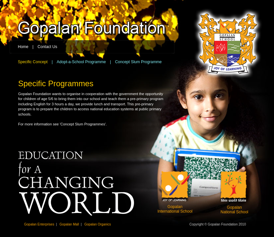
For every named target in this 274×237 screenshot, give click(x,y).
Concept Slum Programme (138, 62)
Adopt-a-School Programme (81, 62)
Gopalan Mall (69, 224)
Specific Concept (33, 62)
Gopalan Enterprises (39, 224)
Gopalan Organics (97, 224)
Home (23, 46)
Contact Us (47, 46)
